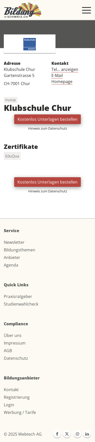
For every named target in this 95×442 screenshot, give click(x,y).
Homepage (61, 81)
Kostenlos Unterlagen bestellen (47, 119)
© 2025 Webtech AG (23, 434)
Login (9, 405)
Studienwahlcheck (21, 304)
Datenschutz (16, 358)
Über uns (13, 335)
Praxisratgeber (18, 296)
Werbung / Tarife (20, 412)
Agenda (11, 265)
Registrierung (17, 397)
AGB (8, 350)
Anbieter (12, 257)
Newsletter (14, 242)
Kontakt (11, 389)
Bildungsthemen (19, 250)
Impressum (15, 343)
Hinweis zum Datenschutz (47, 128)
